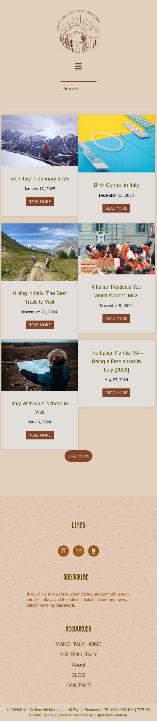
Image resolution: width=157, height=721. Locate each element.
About (78, 665)
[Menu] (78, 66)
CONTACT (78, 685)
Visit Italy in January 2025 (39, 179)
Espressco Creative (111, 715)
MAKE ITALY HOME (78, 644)
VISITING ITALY (78, 654)
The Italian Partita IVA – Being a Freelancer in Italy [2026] (117, 361)
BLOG (78, 675)
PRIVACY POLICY (118, 710)
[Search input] (78, 88)
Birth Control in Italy (116, 185)
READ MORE (41, 201)
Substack (65, 605)
